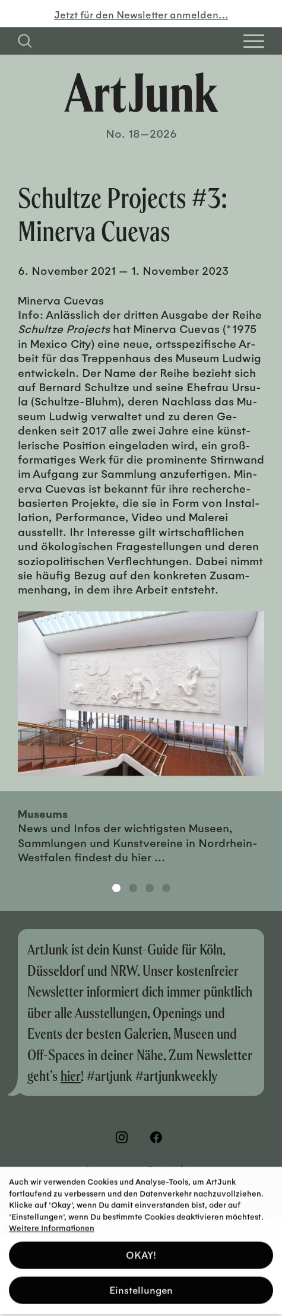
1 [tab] (116, 888)
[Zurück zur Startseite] (141, 92)
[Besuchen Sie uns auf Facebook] (158, 1137)
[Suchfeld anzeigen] (25, 41)
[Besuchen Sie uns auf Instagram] (124, 1137)
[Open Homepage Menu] (253, 41)
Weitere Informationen (51, 1223)
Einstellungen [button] (141, 1285)
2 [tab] (133, 888)
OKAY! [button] (141, 1250)
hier (71, 1075)
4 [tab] (166, 888)
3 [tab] (149, 888)
